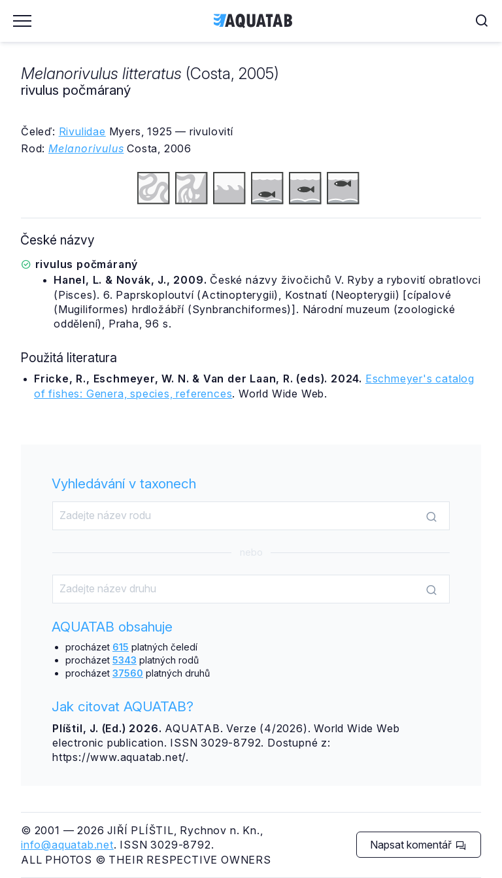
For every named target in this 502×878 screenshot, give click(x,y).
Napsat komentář (418, 844)
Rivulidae (82, 131)
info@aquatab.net (67, 844)
